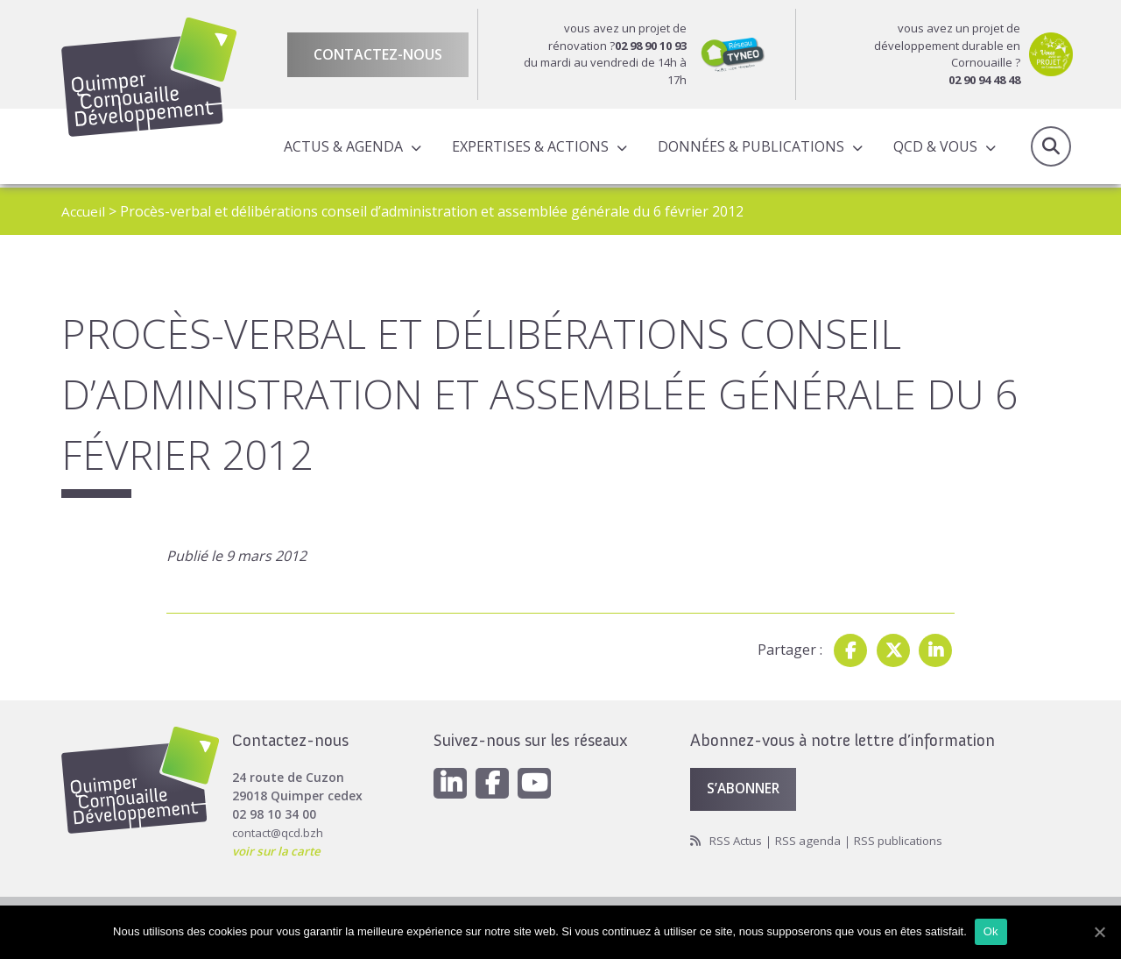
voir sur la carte (279, 847)
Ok (991, 931)
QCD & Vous (934, 148)
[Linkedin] (451, 780)
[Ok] (1099, 932)
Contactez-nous (378, 54)
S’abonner (746, 786)
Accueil (83, 211)
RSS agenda (813, 839)
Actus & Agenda (341, 148)
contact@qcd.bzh (280, 828)
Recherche (1051, 148)
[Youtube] (538, 780)
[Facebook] (494, 780)
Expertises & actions (528, 148)
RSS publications (906, 839)
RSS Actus (737, 839)
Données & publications (749, 148)
